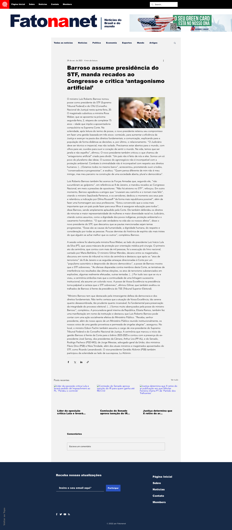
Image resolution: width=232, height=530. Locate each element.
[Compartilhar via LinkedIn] (81, 362)
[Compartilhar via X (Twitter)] (75, 362)
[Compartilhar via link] (88, 362)
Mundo (140, 43)
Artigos (153, 43)
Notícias (82, 43)
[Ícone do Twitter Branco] (60, 514)
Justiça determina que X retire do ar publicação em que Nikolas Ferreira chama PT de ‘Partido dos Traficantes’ (158, 412)
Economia (111, 43)
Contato (158, 495)
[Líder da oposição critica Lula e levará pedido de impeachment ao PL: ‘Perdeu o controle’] (73, 395)
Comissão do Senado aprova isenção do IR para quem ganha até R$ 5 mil (116, 412)
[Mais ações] (163, 60)
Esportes (127, 43)
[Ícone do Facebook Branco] (56, 514)
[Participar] (113, 488)
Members (159, 502)
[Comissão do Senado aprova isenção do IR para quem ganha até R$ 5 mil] (116, 395)
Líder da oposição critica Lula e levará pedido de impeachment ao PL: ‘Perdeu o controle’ (72, 412)
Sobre (157, 483)
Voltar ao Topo (4, 516)
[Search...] (163, 4)
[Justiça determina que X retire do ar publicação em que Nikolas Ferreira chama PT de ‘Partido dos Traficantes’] (159, 395)
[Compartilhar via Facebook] (68, 362)
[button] (175, 43)
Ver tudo (174, 380)
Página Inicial (162, 476)
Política (96, 43)
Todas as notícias (63, 43)
